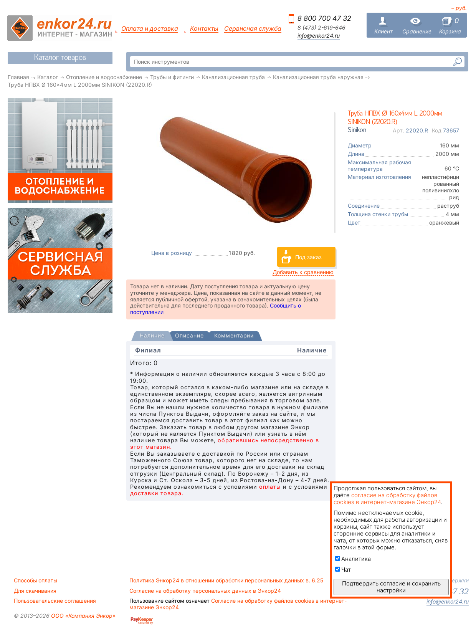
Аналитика (353, 558)
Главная (18, 77)
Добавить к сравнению (303, 272)
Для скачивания (35, 591)
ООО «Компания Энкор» (83, 615)
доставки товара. (156, 493)
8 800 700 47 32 (324, 18)
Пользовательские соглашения (55, 601)
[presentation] (152, 336)
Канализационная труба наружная (318, 77)
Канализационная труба (233, 77)
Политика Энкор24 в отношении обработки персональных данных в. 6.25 (226, 580)
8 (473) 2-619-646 (321, 28)
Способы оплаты (35, 580)
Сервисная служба (252, 28)
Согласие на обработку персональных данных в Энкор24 (205, 591)
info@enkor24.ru (319, 36)
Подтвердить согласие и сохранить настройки (391, 587)
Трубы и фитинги (172, 77)
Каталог (47, 77)
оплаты (270, 486)
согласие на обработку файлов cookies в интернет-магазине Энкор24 (387, 498)
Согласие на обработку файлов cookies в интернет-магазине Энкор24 (238, 603)
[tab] (152, 336)
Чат (343, 569)
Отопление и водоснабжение (104, 77)
